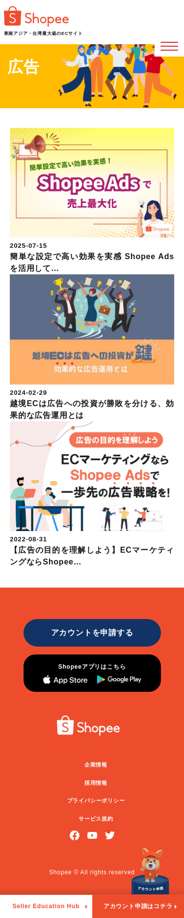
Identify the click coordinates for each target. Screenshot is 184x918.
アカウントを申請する (92, 632)
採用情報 (95, 783)
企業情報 (95, 765)
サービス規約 (96, 819)
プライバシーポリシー (96, 800)
